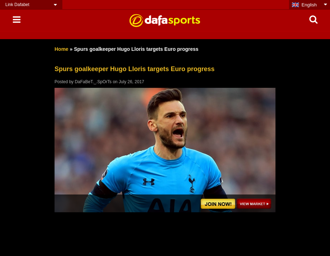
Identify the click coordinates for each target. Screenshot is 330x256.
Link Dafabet (17, 4)
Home (61, 49)
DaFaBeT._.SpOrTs (93, 81)
